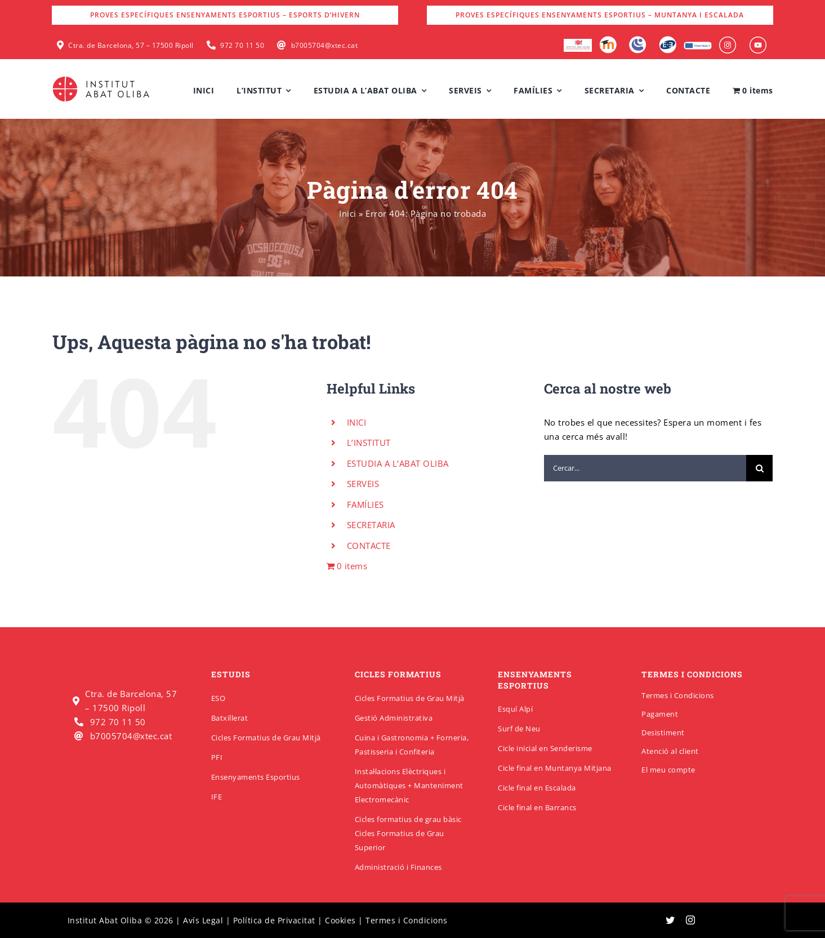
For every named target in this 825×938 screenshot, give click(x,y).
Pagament (659, 714)
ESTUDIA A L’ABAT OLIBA (398, 463)
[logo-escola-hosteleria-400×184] (578, 42)
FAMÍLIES (365, 504)
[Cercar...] (645, 468)
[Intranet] (637, 40)
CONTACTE (369, 545)
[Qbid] (667, 40)
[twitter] (670, 919)
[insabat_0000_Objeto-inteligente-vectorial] (758, 40)
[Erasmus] (698, 45)
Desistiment (663, 732)
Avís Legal (203, 920)
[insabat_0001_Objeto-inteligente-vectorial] (727, 40)
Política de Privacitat (274, 920)
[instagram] (690, 919)
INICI (357, 422)
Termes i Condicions (677, 695)
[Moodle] (608, 40)
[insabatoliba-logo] (102, 78)
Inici (347, 213)
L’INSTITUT (369, 442)
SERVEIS (363, 483)
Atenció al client (670, 751)
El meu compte (668, 770)
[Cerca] (759, 468)
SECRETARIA (371, 524)
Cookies (340, 920)
